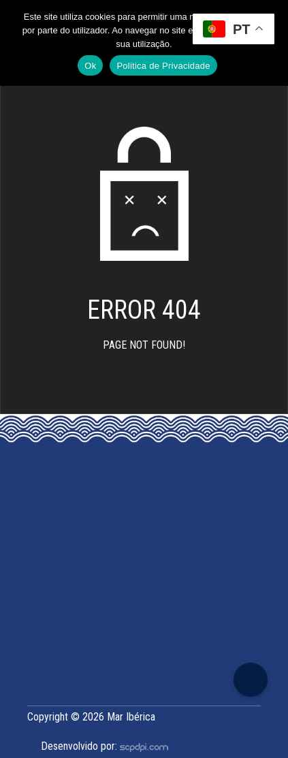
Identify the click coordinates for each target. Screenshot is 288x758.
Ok (90, 66)
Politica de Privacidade (163, 66)
